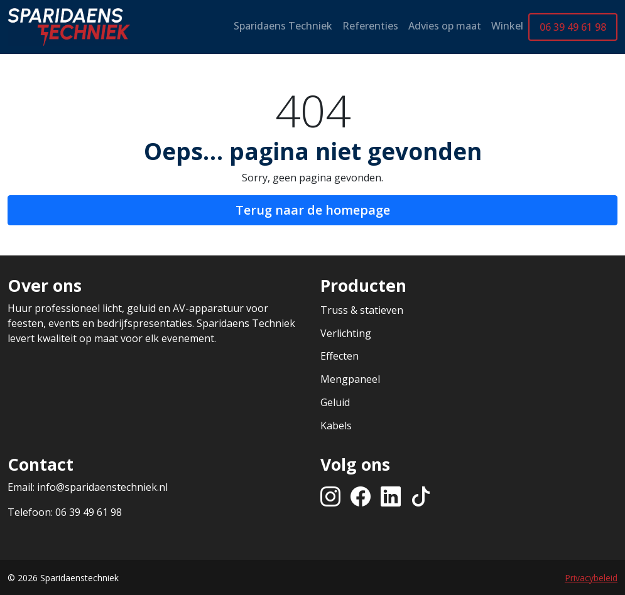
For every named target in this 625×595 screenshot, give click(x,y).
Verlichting (345, 333)
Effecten (339, 356)
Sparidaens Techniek (283, 26)
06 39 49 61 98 (573, 27)
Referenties (370, 26)
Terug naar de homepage (313, 209)
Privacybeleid (591, 578)
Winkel (507, 26)
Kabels (336, 425)
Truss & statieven (361, 310)
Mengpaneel (350, 379)
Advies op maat (444, 26)
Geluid (335, 402)
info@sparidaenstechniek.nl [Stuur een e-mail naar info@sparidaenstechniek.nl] (102, 487)
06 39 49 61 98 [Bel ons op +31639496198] (88, 512)
